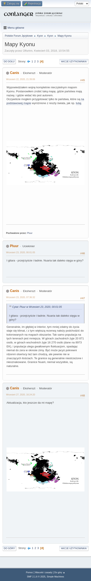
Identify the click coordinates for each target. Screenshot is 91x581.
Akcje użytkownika (74, 61)
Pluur (29, 233)
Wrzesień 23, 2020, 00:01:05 (20, 252)
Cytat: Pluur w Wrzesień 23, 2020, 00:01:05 (37, 306)
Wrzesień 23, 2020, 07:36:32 (20, 297)
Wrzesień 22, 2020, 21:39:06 (20, 79)
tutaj (78, 103)
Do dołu (9, 61)
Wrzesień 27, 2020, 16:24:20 (20, 394)
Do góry (9, 548)
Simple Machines (55, 576)
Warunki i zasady (43, 572)
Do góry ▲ (59, 572)
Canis (14, 73)
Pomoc (29, 572)
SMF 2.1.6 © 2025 (36, 576)
